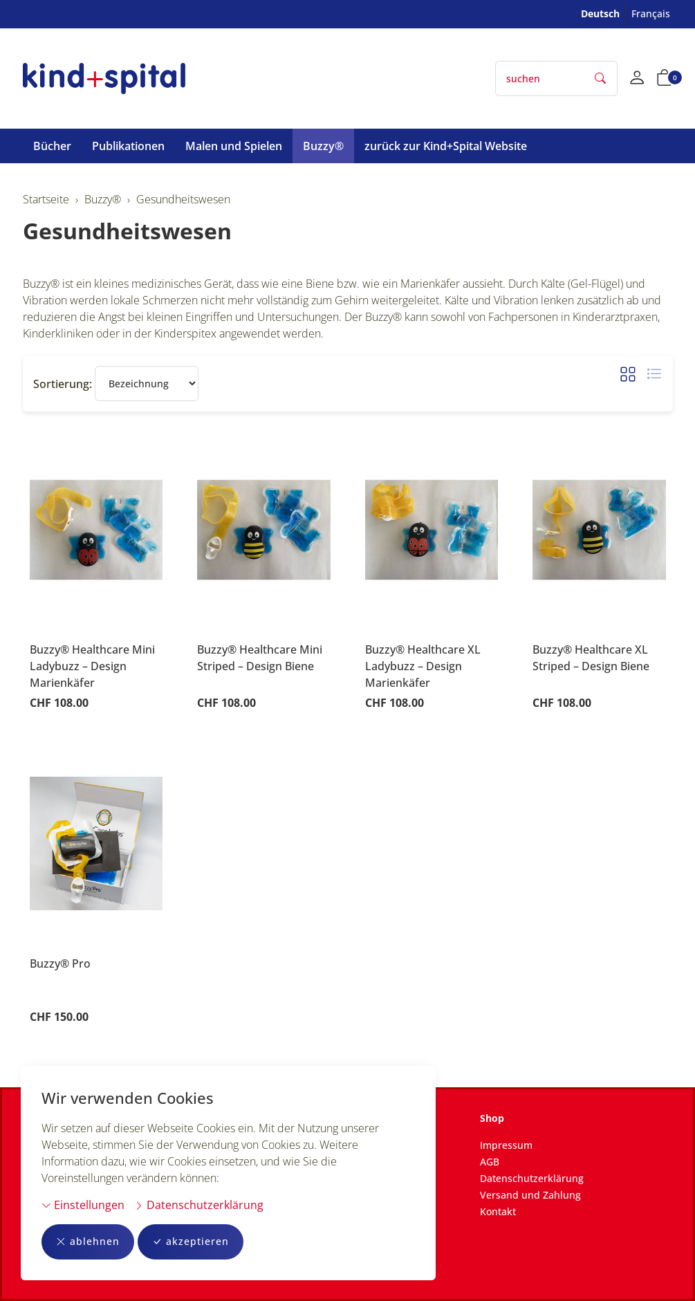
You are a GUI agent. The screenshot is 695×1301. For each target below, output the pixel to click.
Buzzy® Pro (60, 963)
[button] (664, 79)
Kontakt (498, 1211)
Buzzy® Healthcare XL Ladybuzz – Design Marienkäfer (423, 666)
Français (650, 13)
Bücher (52, 146)
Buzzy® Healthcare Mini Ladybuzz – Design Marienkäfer (92, 666)
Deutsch (600, 13)
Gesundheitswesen (127, 231)
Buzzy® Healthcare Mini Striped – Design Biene (259, 658)
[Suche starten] (601, 78)
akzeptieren (190, 1242)
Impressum (506, 1145)
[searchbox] (540, 78)
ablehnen (88, 1242)
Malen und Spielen (233, 146)
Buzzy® (323, 146)
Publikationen (128, 146)
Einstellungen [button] (82, 1204)
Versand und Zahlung (530, 1194)
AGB (489, 1161)
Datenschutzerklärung (198, 1204)
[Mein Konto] (637, 78)
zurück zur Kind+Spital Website (445, 146)
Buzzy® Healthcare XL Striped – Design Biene (590, 658)
